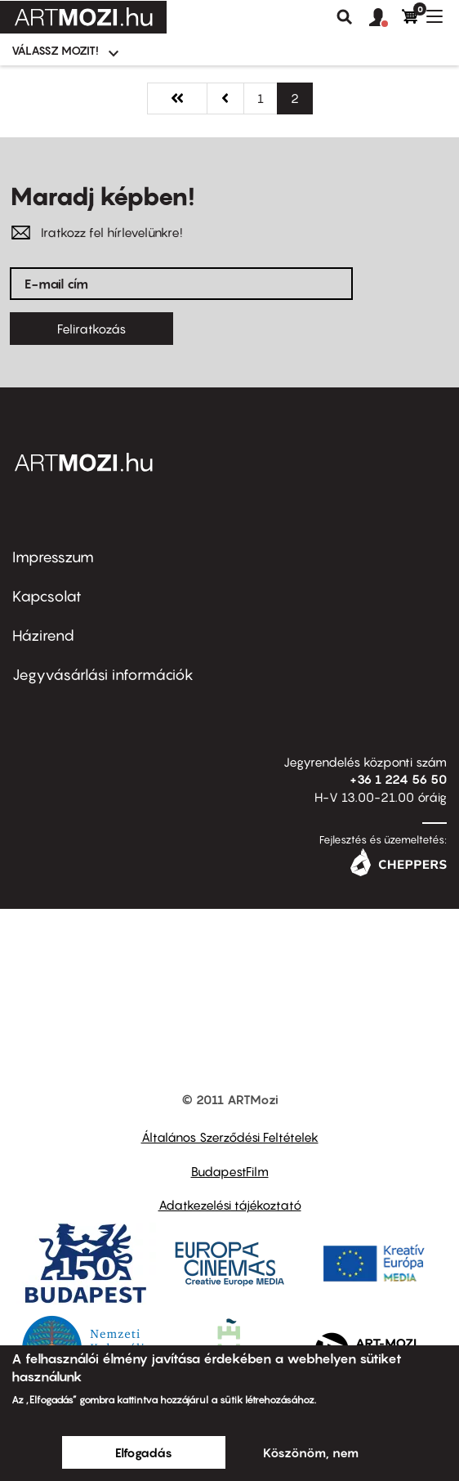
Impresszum (53, 557)
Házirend (43, 635)
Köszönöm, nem (311, 1452)
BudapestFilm (230, 1171)
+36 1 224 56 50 (398, 779)
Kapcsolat (47, 596)
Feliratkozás (91, 328)
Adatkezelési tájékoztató (229, 1204)
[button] (385, 18)
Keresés (344, 17)
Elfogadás (143, 1452)
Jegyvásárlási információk (103, 674)
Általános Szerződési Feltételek (230, 1137)
